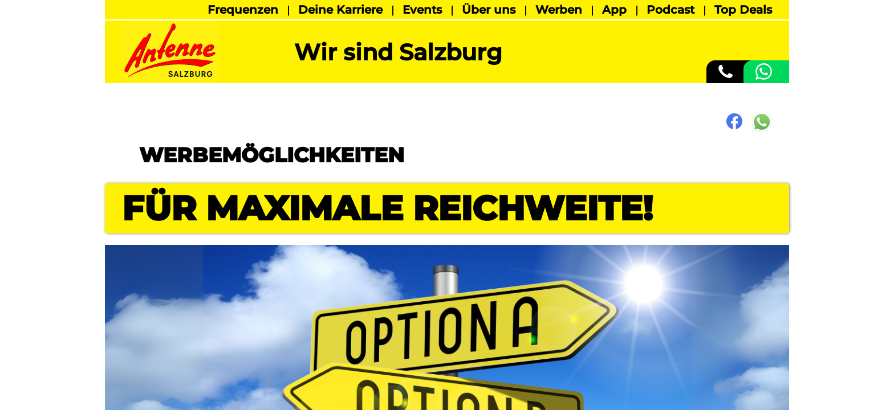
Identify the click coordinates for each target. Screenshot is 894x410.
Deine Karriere (340, 10)
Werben (558, 10)
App (614, 10)
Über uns (488, 10)
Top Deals (743, 10)
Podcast (670, 10)
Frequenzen (243, 10)
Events (422, 10)
